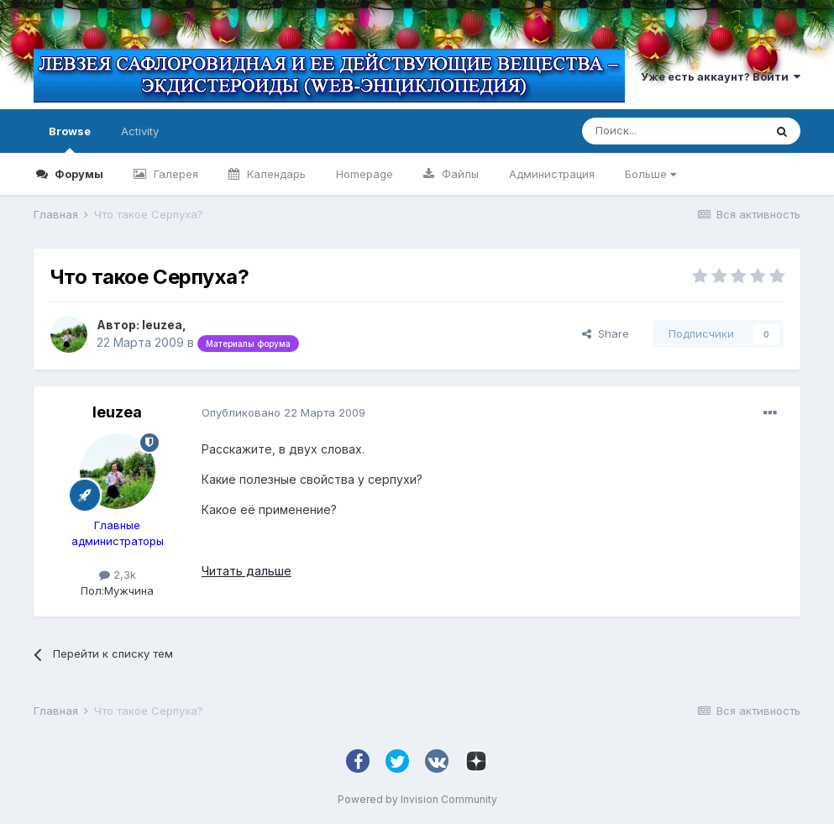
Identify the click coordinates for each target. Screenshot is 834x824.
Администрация (552, 174)
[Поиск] (672, 131)
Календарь (275, 174)
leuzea (162, 325)
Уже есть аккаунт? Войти (720, 76)
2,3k (117, 574)
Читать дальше (246, 571)
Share (605, 333)
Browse (70, 138)
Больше (650, 174)
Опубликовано (283, 412)
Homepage (364, 174)
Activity (140, 131)
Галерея (174, 174)
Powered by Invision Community (417, 799)
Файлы (458, 174)
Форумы (77, 174)
